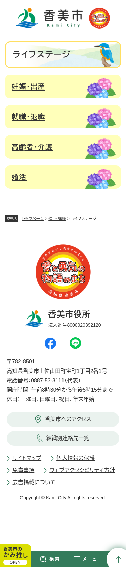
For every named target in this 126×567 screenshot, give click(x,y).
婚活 (19, 177)
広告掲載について (34, 482)
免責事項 (23, 470)
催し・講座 (57, 218)
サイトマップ (26, 458)
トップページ (33, 218)
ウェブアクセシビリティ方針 (82, 470)
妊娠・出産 (28, 86)
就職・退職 (28, 116)
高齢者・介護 (32, 147)
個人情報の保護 (75, 458)
